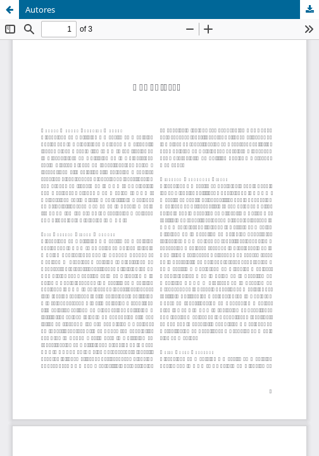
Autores (40, 9)
